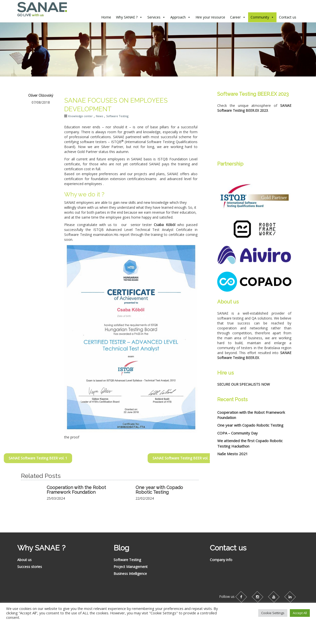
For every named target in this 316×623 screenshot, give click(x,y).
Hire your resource (210, 17)
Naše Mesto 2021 (232, 453)
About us (24, 559)
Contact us (287, 17)
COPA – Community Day (237, 433)
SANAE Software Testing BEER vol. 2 (204, 458)
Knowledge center (80, 116)
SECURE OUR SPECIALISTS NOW (243, 384)
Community (260, 17)
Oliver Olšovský (40, 95)
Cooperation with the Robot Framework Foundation (76, 490)
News (99, 116)
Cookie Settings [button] (272, 613)
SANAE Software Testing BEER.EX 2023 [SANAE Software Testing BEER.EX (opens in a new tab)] (254, 108)
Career (235, 17)
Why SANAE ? (127, 17)
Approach (178, 17)
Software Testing (117, 116)
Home (106, 17)
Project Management (131, 566)
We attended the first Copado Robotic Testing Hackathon (250, 443)
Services (153, 17)
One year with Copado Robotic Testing (159, 490)
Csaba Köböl (164, 224)
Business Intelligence (130, 573)
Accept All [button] (300, 613)
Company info (221, 559)
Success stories (29, 566)
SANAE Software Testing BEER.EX (254, 355)
